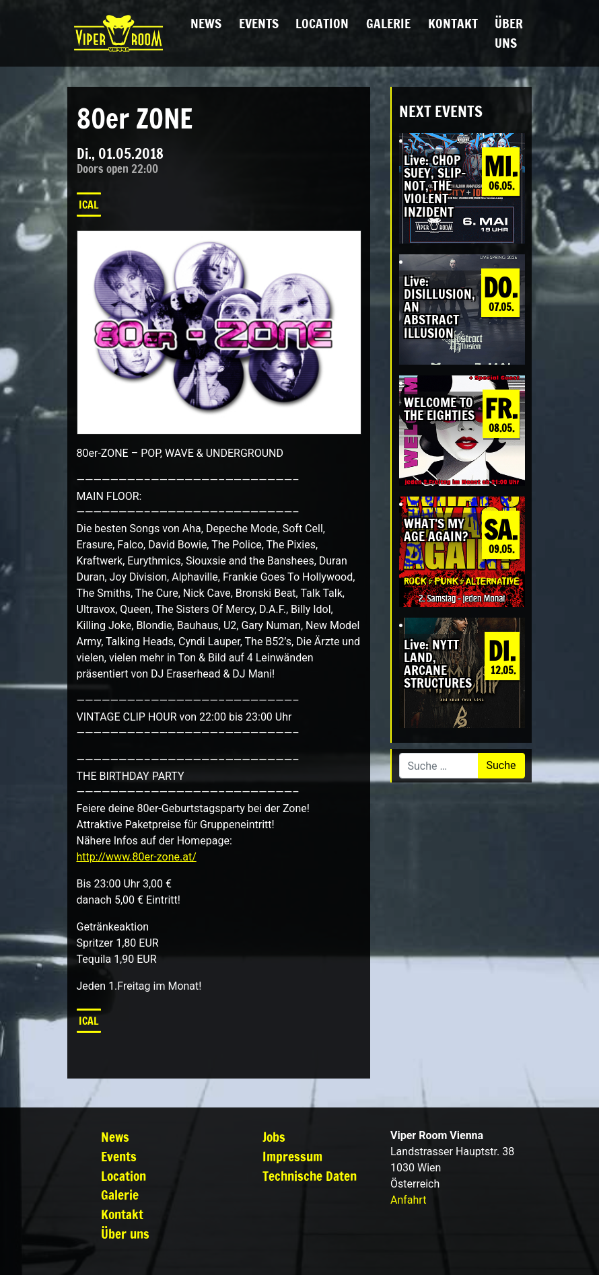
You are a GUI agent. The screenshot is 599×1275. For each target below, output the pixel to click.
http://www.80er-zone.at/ (137, 856)
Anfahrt (408, 1200)
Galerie (388, 23)
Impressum (292, 1156)
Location (322, 23)
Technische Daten (309, 1176)
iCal (89, 204)
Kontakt (453, 23)
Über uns (509, 33)
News (205, 23)
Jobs (273, 1137)
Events (259, 23)
